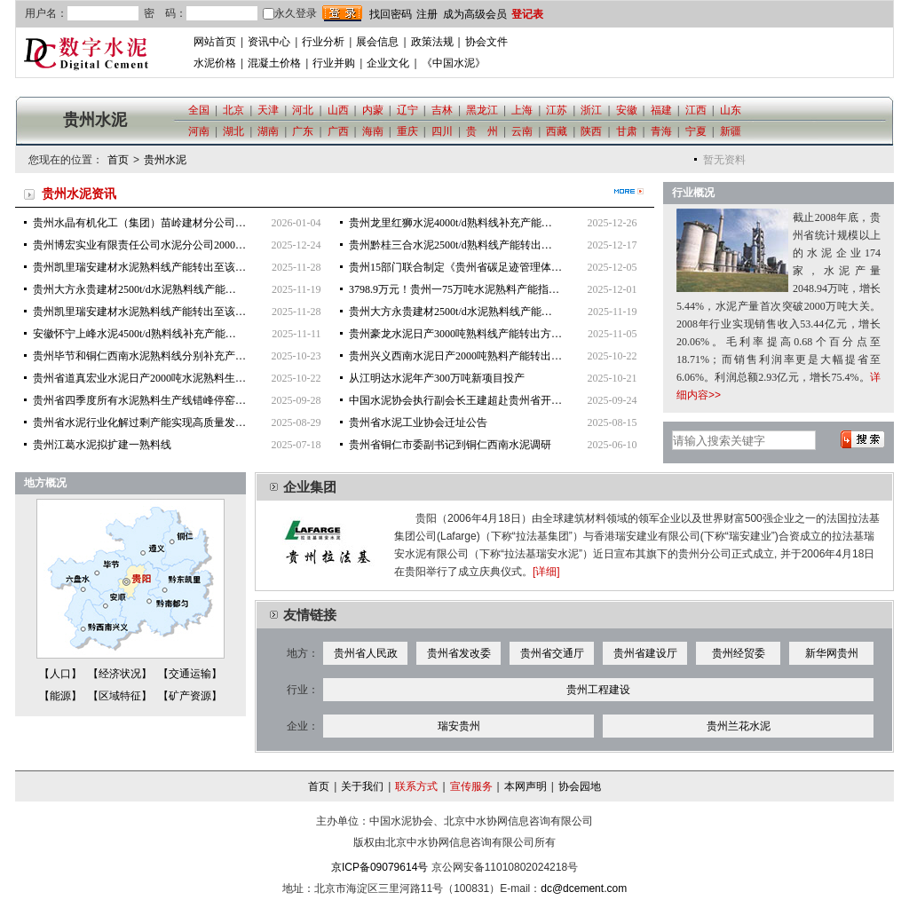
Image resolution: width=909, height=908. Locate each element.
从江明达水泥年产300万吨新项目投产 (437, 378)
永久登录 (290, 13)
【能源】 (60, 696)
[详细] (546, 571)
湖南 (268, 131)
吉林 (442, 110)
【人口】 (60, 673)
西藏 (556, 131)
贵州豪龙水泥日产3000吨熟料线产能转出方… (455, 334)
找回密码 (390, 14)
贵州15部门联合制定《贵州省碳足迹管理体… (455, 267)
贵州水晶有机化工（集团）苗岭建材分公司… (139, 223)
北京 (233, 110)
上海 (522, 110)
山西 (338, 110)
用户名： (46, 13)
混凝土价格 (274, 63)
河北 (302, 110)
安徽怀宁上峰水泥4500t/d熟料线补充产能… (134, 334)
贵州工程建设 (598, 689)
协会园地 (579, 786)
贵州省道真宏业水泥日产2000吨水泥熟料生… (139, 378)
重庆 (407, 131)
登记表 (527, 14)
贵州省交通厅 (552, 653)
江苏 (556, 110)
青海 (661, 131)
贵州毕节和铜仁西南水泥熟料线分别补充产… (139, 356)
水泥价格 (215, 63)
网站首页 (215, 42)
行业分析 (323, 42)
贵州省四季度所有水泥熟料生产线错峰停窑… (139, 400)
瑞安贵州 (459, 726)
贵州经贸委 (738, 653)
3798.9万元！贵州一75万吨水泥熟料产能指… (454, 289)
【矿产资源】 (190, 696)
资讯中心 (269, 42)
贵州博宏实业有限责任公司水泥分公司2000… (139, 245)
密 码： (165, 13)
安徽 (626, 110)
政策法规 (432, 42)
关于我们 (362, 786)
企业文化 (388, 63)
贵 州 (482, 131)
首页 (118, 160)
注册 (427, 14)
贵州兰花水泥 (739, 726)
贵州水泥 (165, 160)
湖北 (233, 131)
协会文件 (486, 42)
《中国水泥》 (454, 63)
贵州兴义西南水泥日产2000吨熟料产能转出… (455, 356)
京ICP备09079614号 (379, 867)
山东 (730, 110)
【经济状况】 (120, 673)
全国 (198, 110)
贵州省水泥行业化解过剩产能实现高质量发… (139, 422)
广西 (338, 131)
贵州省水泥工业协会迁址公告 (418, 422)
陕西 (591, 131)
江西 (696, 110)
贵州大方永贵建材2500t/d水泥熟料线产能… (134, 289)
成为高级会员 (475, 14)
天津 (268, 110)
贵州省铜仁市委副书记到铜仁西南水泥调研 (450, 444)
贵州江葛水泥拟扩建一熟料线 (102, 444)
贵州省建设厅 (645, 653)
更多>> (629, 191)
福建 (661, 110)
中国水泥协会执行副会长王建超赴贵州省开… (455, 400)
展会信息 (377, 42)
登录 (342, 13)
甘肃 (626, 131)
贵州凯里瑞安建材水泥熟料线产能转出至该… (139, 267)
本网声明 (525, 786)
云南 (522, 131)
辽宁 (407, 110)
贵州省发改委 (459, 653)
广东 (302, 131)
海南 (372, 131)
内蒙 (372, 110)
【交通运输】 (190, 673)
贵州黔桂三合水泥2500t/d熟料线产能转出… (450, 245)
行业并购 (333, 63)
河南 (198, 131)
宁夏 (696, 131)
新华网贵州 (831, 653)
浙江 (591, 110)
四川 (442, 131)
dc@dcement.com (584, 888)
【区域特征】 (120, 696)
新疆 (730, 131)
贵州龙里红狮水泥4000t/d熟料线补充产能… (450, 223)
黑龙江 (482, 110)
